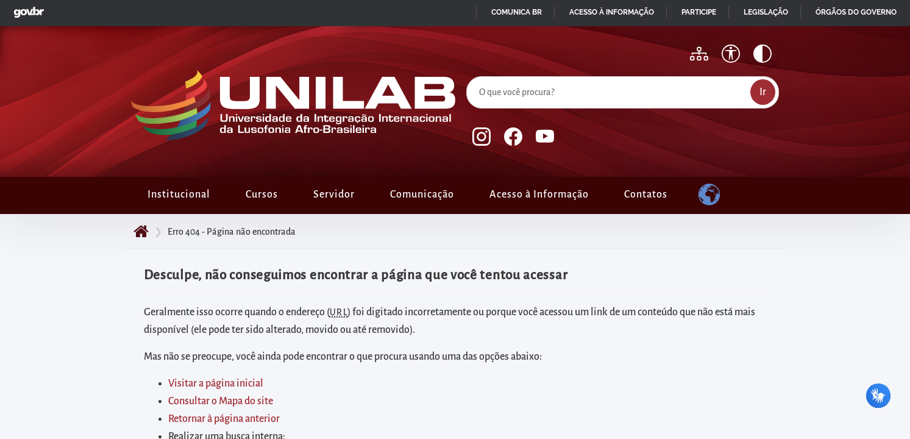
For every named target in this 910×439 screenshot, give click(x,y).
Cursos (262, 194)
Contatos (645, 194)
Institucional (179, 194)
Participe (698, 12)
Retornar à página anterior (224, 418)
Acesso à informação (611, 12)
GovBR (26, 9)
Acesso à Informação (539, 194)
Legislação (766, 12)
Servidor (334, 194)
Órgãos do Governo (856, 12)
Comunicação (422, 194)
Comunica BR (516, 12)
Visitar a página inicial (215, 383)
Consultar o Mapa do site (220, 401)
